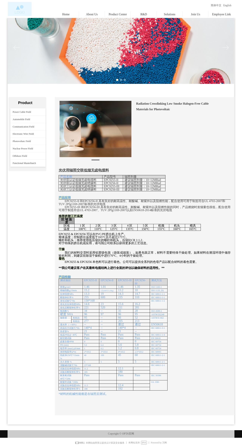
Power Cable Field (22, 111)
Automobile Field (21, 119)
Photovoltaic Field (22, 141)
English (227, 5)
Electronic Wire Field (23, 133)
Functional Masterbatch (24, 163)
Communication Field (23, 126)
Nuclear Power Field (23, 148)
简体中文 (216, 5)
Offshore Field (20, 155)
